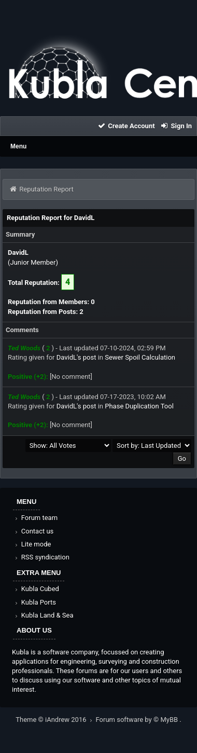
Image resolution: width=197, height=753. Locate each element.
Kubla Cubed (36, 589)
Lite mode (32, 544)
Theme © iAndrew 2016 (55, 719)
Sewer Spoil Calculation (140, 357)
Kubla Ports (34, 602)
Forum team (35, 518)
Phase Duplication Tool (139, 406)
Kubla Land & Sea (43, 615)
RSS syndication (41, 557)
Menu (18, 146)
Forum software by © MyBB (138, 719)
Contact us (33, 531)
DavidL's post (76, 357)
